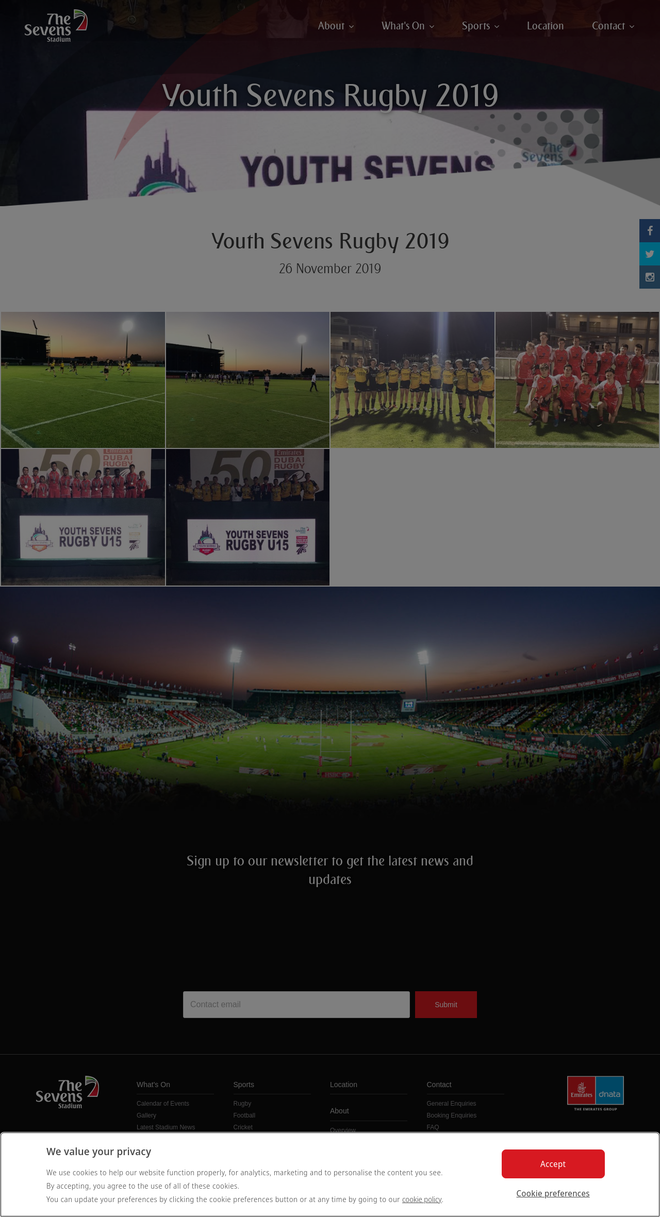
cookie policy (422, 1199)
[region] (330, 1174)
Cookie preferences (553, 1193)
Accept (553, 1164)
